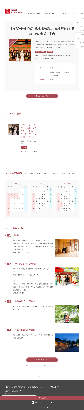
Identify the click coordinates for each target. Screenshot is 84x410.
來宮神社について (34, 13)
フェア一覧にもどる (42, 365)
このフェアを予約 (42, 96)
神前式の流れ (50, 13)
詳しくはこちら (20, 405)
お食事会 (63, 13)
